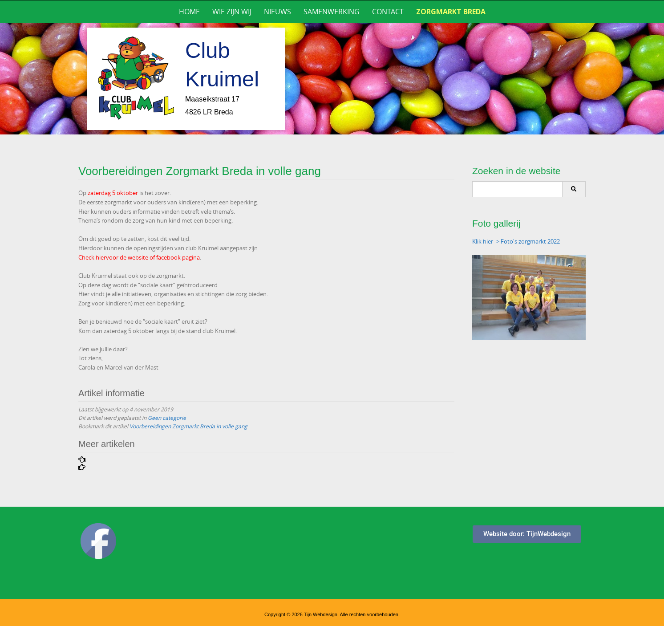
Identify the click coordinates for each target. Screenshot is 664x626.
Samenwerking (332, 11)
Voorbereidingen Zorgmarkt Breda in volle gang (188, 426)
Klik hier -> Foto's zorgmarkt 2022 (516, 241)
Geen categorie (167, 417)
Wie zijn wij (231, 11)
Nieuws (277, 11)
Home (189, 11)
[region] (332, 78)
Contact (388, 11)
